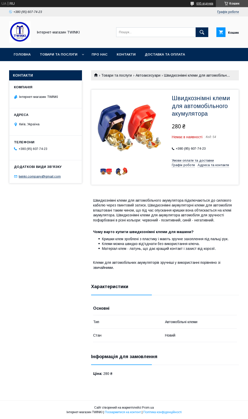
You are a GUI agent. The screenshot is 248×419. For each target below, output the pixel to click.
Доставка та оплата (165, 54)
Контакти (126, 54)
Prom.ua (148, 407)
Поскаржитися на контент (123, 412)
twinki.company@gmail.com (40, 176)
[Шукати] (202, 32)
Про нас (100, 54)
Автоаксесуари (148, 75)
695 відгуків (204, 3)
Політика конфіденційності (162, 412)
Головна (22, 54)
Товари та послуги (58, 54)
